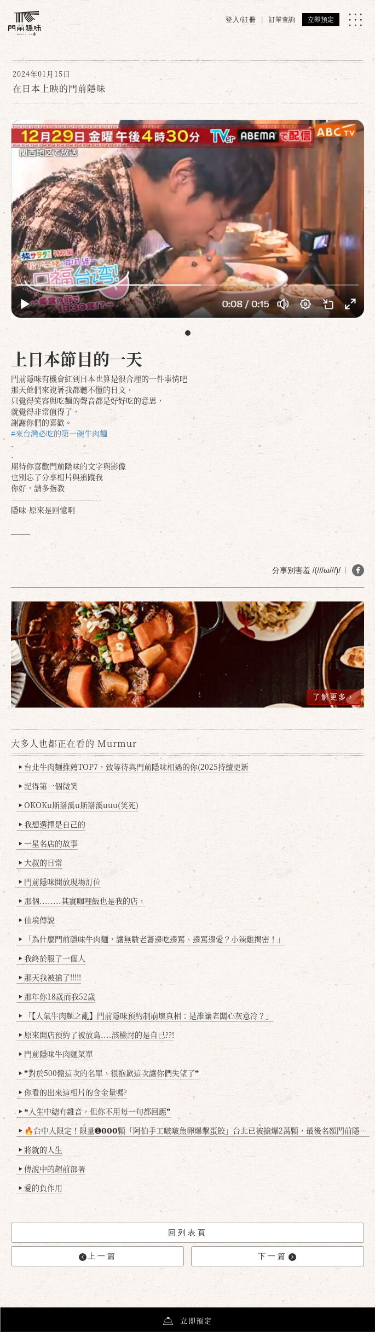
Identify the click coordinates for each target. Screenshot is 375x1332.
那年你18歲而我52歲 (57, 996)
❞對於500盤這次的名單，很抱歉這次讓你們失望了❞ (109, 1072)
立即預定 (321, 20)
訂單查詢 (282, 20)
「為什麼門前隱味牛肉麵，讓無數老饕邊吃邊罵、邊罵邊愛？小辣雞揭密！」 (152, 938)
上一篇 (98, 1256)
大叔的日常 (41, 862)
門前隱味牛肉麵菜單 (56, 1053)
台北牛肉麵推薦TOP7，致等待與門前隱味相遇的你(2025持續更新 (134, 766)
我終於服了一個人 (52, 958)
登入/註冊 (241, 20)
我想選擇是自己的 (52, 824)
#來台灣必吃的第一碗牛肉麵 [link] (59, 433)
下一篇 (277, 1256)
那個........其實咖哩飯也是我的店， (82, 900)
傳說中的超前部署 (52, 1168)
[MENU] (355, 20)
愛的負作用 (41, 1187)
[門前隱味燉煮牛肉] (24, 23)
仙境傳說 (37, 919)
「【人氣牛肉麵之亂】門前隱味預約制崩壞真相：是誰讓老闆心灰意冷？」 (146, 1015)
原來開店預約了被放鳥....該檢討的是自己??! (97, 1034)
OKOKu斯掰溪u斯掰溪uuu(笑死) (79, 804)
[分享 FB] (358, 570)
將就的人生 (41, 1149)
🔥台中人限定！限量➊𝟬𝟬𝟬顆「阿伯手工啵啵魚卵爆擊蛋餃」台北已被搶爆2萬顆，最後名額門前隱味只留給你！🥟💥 (194, 1130)
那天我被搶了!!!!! (50, 977)
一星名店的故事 (48, 843)
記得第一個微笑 (48, 785)
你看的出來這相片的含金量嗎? (73, 1091)
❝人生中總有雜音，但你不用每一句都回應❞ (95, 1111)
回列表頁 (187, 1232)
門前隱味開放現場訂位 (60, 881)
